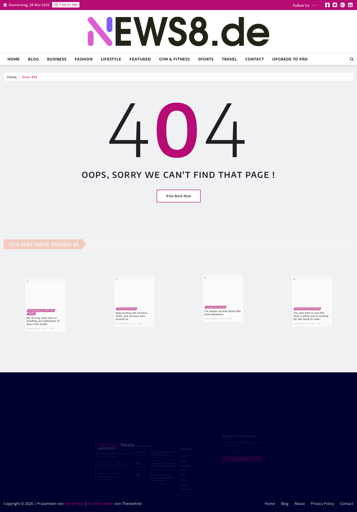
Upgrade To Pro (290, 59)
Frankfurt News (101, 503)
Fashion (84, 59)
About (299, 503)
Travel (229, 59)
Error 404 (29, 78)
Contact (254, 59)
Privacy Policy (322, 503)
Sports (206, 59)
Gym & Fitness (174, 59)
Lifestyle (111, 59)
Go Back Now (178, 196)
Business (56, 59)
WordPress (74, 503)
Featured (140, 59)
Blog (33, 59)
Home (14, 59)
